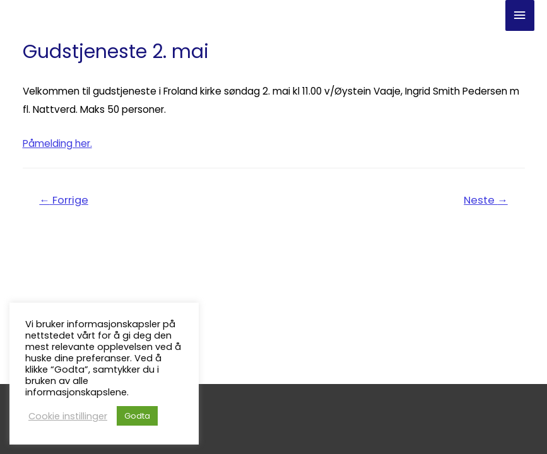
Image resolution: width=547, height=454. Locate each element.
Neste (486, 200)
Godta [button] (137, 416)
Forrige (63, 200)
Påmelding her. (57, 143)
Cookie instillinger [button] (67, 416)
